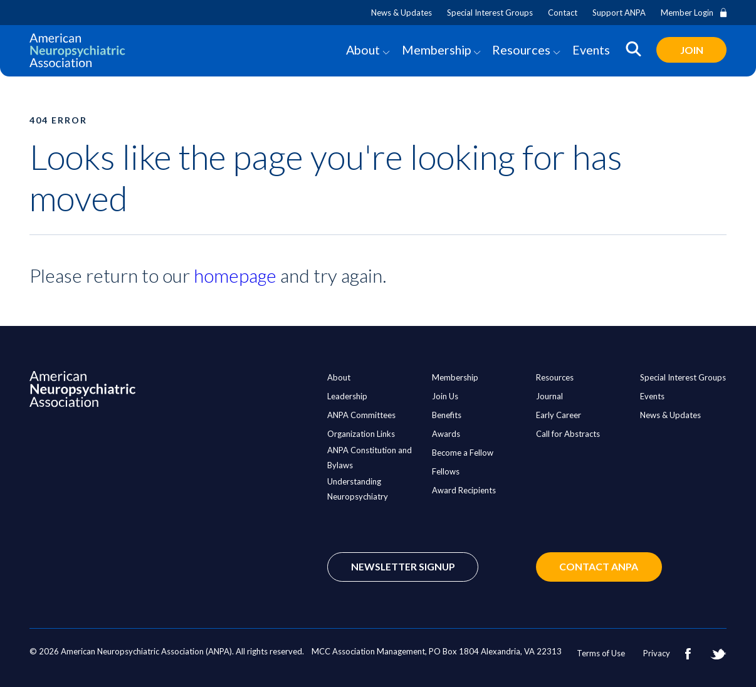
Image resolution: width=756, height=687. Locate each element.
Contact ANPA (603, 567)
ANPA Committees (361, 415)
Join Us (445, 396)
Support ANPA (619, 13)
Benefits (446, 415)
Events (589, 50)
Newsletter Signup (403, 567)
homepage (235, 276)
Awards (446, 434)
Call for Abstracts (568, 434)
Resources (520, 50)
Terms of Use (601, 653)
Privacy (656, 653)
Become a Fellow (462, 453)
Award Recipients (464, 490)
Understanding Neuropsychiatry (357, 488)
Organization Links (361, 434)
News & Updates (401, 13)
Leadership (347, 396)
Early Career (558, 415)
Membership (434, 50)
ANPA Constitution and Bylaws (369, 457)
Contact (562, 13)
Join (691, 50)
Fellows (445, 471)
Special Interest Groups (490, 13)
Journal (549, 396)
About (360, 50)
